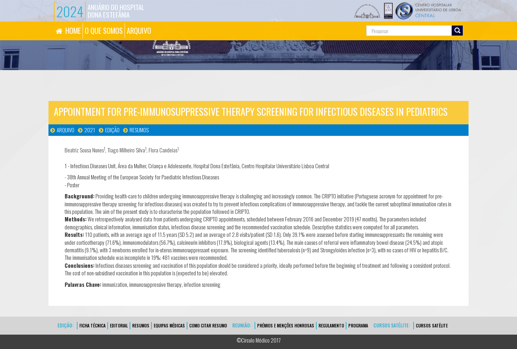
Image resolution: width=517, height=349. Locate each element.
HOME (73, 30)
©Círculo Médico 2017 (259, 340)
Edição (112, 130)
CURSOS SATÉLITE (432, 325)
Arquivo (65, 130)
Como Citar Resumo (208, 325)
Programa (358, 325)
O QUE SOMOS (104, 30)
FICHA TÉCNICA (92, 325)
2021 (89, 130)
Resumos (139, 130)
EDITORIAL (119, 325)
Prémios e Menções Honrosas (285, 325)
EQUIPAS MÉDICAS (169, 325)
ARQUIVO (139, 30)
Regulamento (331, 325)
